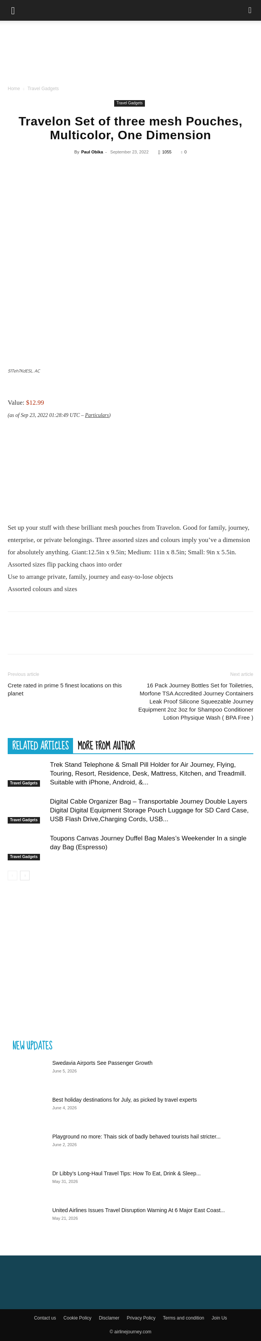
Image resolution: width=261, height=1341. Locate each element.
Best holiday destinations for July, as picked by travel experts (124, 1100)
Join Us (219, 1318)
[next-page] (25, 875)
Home (14, 88)
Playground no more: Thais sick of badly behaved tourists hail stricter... (136, 1136)
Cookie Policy (77, 1318)
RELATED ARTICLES (40, 745)
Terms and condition (183, 1318)
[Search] (250, 10)
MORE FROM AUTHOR (106, 745)
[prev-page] (12, 875)
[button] (13, 10)
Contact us (45, 1318)
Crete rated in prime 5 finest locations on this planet (65, 689)
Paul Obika (92, 152)
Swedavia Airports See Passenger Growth (102, 1063)
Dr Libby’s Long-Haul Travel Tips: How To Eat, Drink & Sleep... (126, 1173)
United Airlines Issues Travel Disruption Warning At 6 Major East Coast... (138, 1210)
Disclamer (109, 1318)
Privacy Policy (141, 1318)
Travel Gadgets (43, 88)
